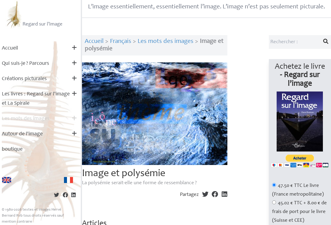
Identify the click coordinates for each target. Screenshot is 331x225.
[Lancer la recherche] (326, 42)
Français (120, 41)
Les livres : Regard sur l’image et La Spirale (36, 99)
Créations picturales (24, 79)
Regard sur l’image (33, 14)
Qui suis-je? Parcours (25, 63)
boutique (12, 149)
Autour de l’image (22, 134)
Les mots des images (26, 119)
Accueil (10, 48)
